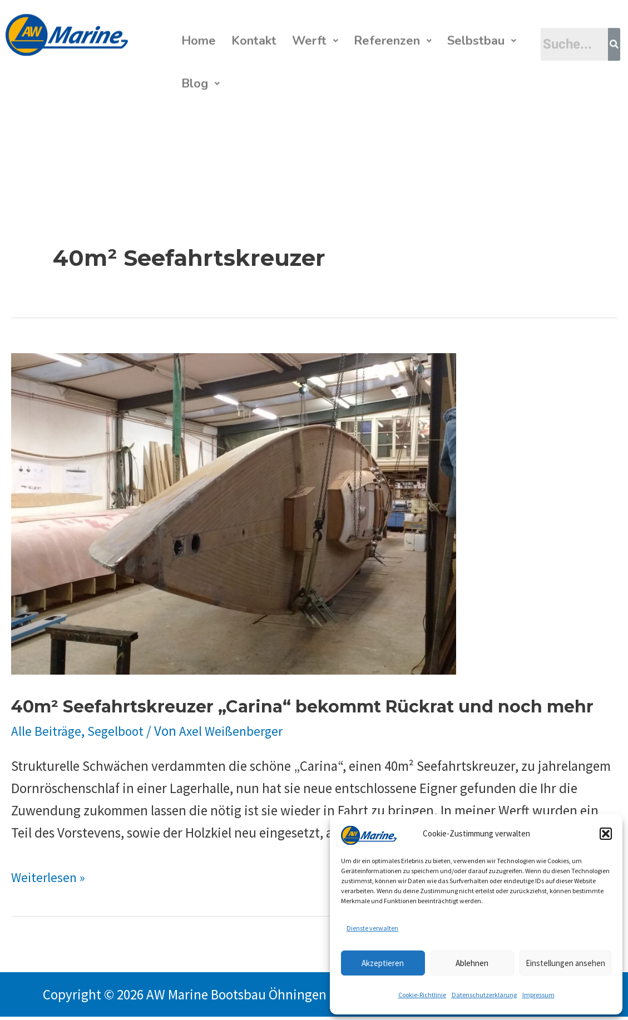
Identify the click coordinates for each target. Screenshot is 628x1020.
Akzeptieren (383, 963)
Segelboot (119, 734)
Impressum (538, 995)
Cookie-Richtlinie (422, 995)
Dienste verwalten (372, 928)
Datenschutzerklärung (484, 995)
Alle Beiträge (47, 734)
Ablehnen (472, 963)
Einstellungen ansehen (565, 963)
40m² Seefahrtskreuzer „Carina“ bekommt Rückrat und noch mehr (302, 710)
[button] (605, 833)
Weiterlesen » (49, 880)
